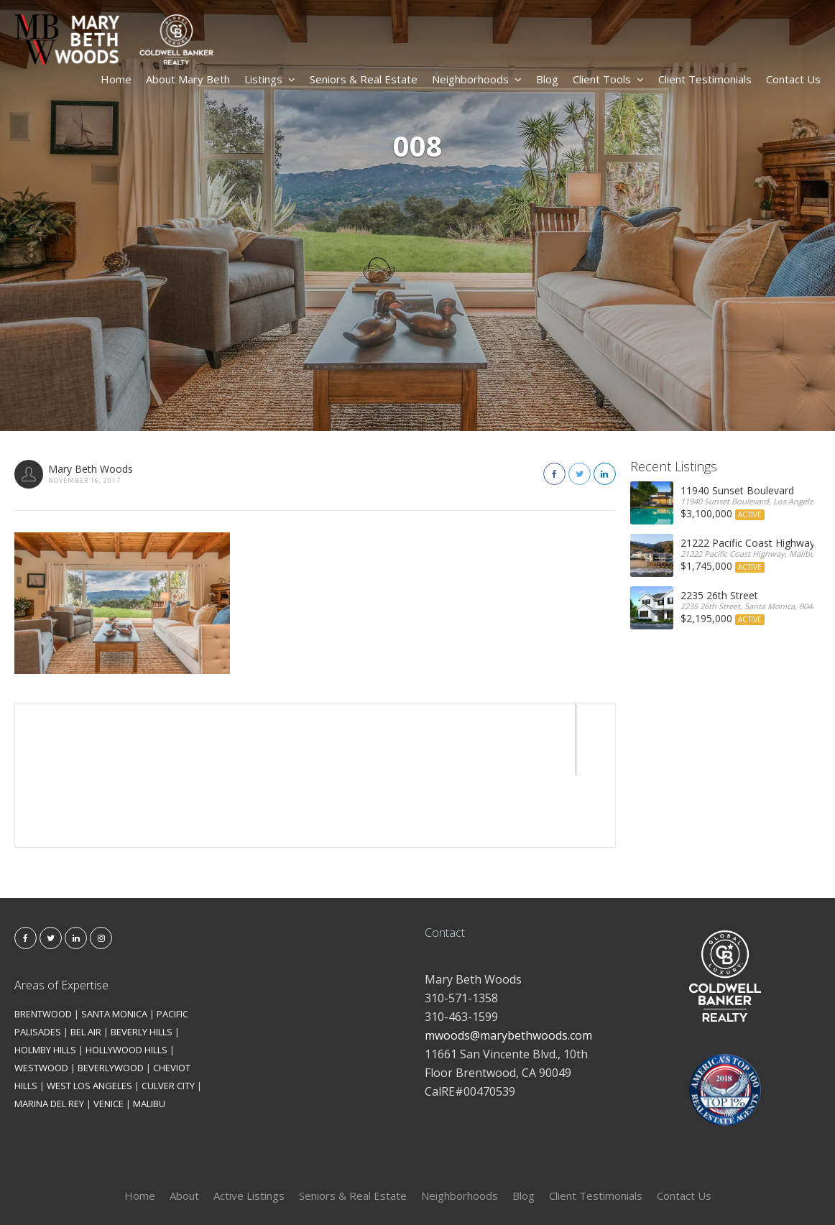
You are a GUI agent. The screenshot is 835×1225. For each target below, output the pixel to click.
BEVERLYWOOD (111, 995)
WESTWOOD (41, 995)
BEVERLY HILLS (141, 959)
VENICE (108, 1031)
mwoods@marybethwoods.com (508, 963)
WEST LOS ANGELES (89, 1013)
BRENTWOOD (43, 941)
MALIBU (149, 1031)
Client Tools (608, 79)
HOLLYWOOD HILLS (126, 977)
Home (116, 79)
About (184, 1124)
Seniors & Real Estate (364, 79)
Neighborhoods (477, 79)
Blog (547, 79)
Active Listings (249, 1124)
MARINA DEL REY (49, 1031)
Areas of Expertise (61, 913)
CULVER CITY (168, 1013)
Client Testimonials (705, 79)
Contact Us (793, 79)
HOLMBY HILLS (45, 977)
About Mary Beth (188, 79)
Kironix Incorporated (498, 1190)
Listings (269, 79)
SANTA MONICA (114, 941)
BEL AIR (85, 959)
